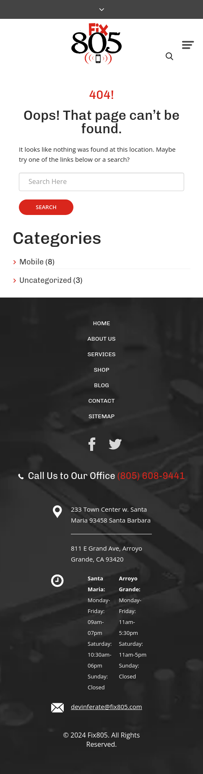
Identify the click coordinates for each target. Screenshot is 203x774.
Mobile (31, 262)
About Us (101, 338)
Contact (101, 400)
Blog (101, 385)
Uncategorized (45, 280)
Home (101, 323)
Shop (101, 369)
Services (101, 354)
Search (46, 207)
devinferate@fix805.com (106, 706)
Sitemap (101, 416)
